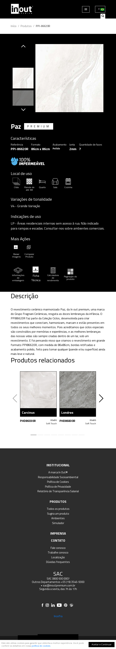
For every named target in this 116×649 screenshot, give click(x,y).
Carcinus (28, 412)
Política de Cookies (58, 482)
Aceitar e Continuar (102, 644)
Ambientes (58, 518)
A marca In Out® (58, 472)
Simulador (58, 523)
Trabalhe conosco (58, 552)
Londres (67, 412)
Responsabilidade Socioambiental (58, 477)
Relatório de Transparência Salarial (58, 491)
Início (13, 26)
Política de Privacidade (58, 486)
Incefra (58, 616)
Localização (58, 557)
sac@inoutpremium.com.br (59, 585)
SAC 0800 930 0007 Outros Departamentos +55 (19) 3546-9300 (58, 580)
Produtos (26, 26)
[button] (23, 46)
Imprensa (58, 533)
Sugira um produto (58, 513)
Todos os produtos (58, 509)
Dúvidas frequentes (58, 562)
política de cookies (41, 646)
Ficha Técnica (35, 277)
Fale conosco (58, 548)
